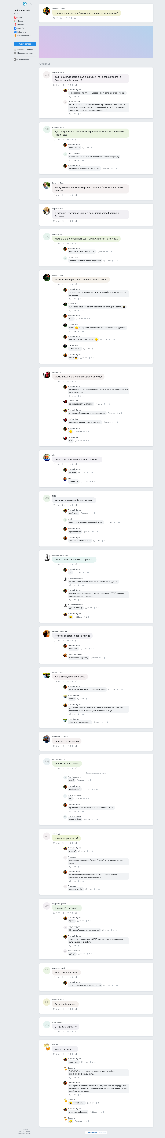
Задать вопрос (25, 44)
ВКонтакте (20, 32)
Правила (21, 1131)
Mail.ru (18, 17)
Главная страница (23, 49)
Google (18, 21)
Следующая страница (96, 1132)
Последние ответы (23, 53)
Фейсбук (19, 28)
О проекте (25, 1130)
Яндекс (19, 24)
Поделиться (75, 18)
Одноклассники (22, 35)
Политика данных (24, 1133)
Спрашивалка (21, 59)
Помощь (29, 1131)
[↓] (71, 18)
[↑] (67, 18)
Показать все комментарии (96, 773)
